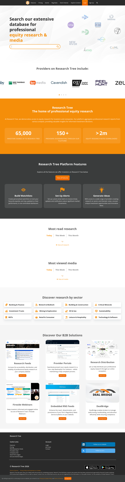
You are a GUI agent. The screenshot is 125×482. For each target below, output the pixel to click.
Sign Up (91, 3)
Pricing (12, 447)
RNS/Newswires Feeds (16, 449)
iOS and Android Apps (16, 456)
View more (22, 375)
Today (49, 235)
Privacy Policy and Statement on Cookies (30, 470)
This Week (60, 235)
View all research (62, 245)
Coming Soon (102, 418)
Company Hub (14, 453)
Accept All (68, 478)
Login (85, 3)
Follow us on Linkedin (93, 444)
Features (12, 445)
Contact (48, 449)
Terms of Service (58, 478)
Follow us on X (92, 450)
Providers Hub (14, 451)
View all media (62, 279)
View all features (62, 178)
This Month (73, 235)
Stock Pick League (15, 455)
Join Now (48, 447)
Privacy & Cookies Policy (46, 478)
